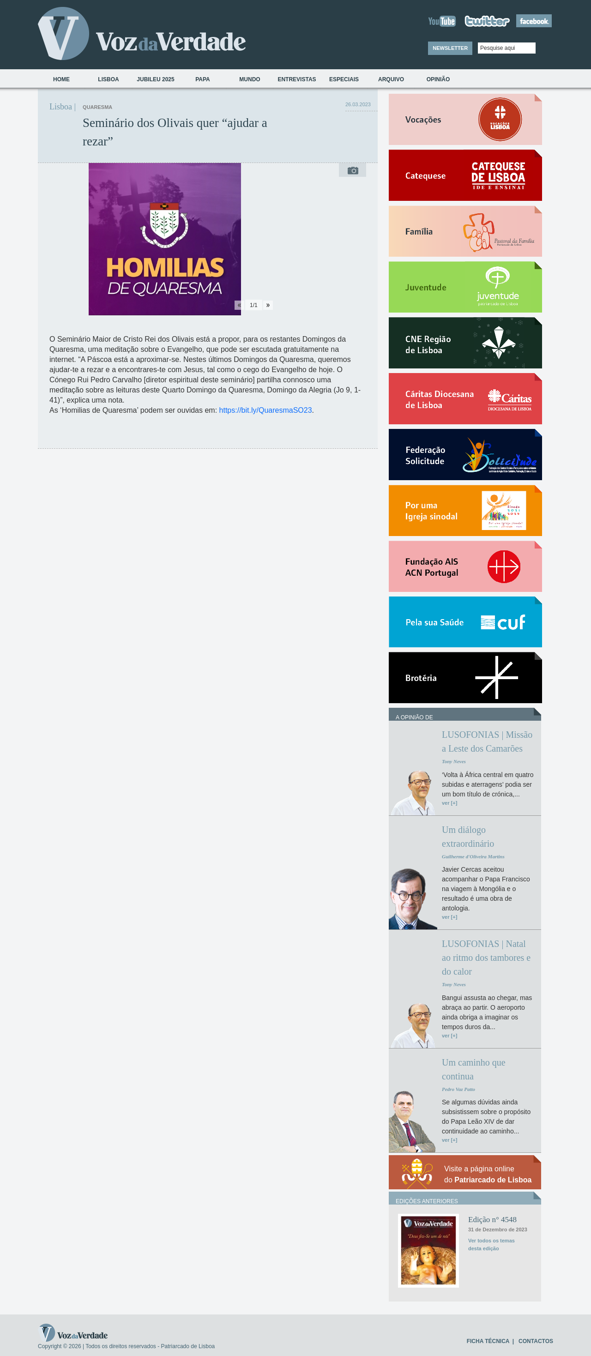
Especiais (344, 79)
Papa (202, 79)
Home (61, 79)
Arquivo (391, 79)
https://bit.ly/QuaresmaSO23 (265, 410)
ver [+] (449, 803)
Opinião (438, 79)
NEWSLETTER (450, 48)
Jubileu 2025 (155, 79)
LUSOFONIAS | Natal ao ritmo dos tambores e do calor (486, 957)
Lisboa (108, 79)
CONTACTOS (536, 1341)
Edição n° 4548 (492, 1219)
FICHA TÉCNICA (488, 1341)
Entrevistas (296, 79)
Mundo (249, 79)
